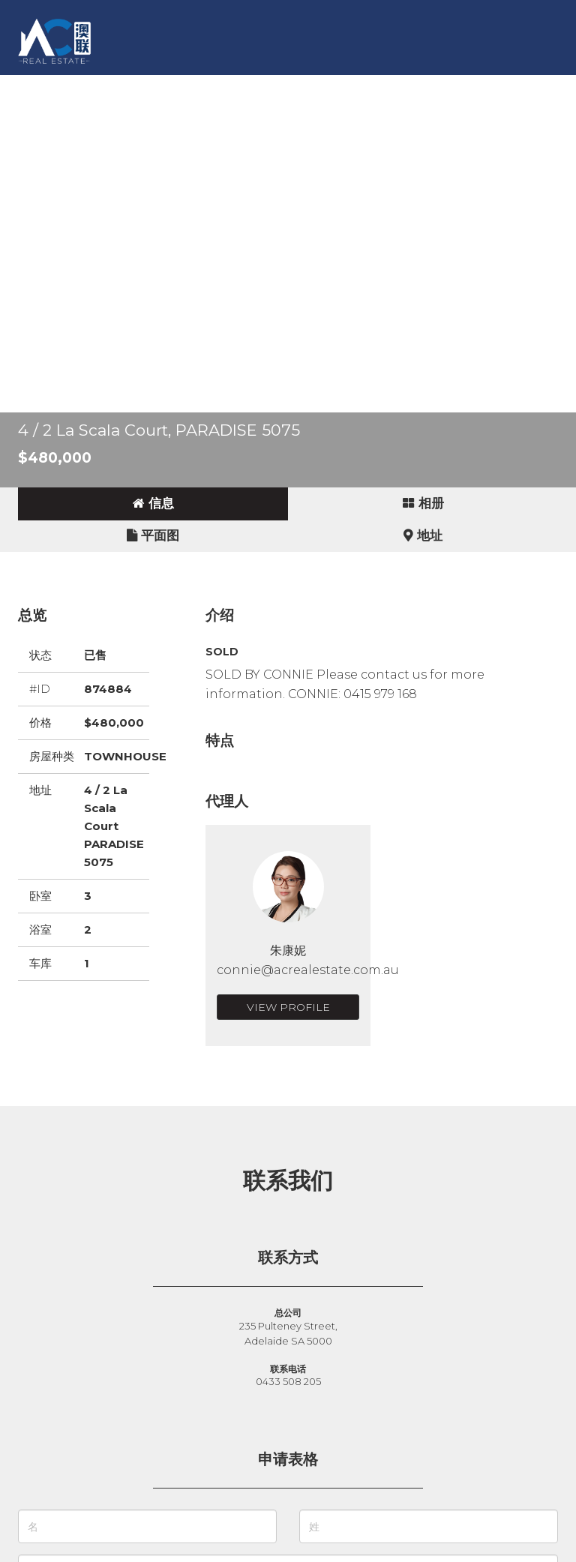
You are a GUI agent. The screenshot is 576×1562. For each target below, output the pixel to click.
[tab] (153, 503)
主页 (52, 86)
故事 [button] (309, 86)
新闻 (356, 86)
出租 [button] (192, 86)
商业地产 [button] (250, 86)
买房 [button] (99, 86)
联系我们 (460, 86)
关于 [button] (402, 86)
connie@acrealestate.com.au (308, 970)
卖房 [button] (146, 86)
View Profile (288, 1007)
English (64, 116)
